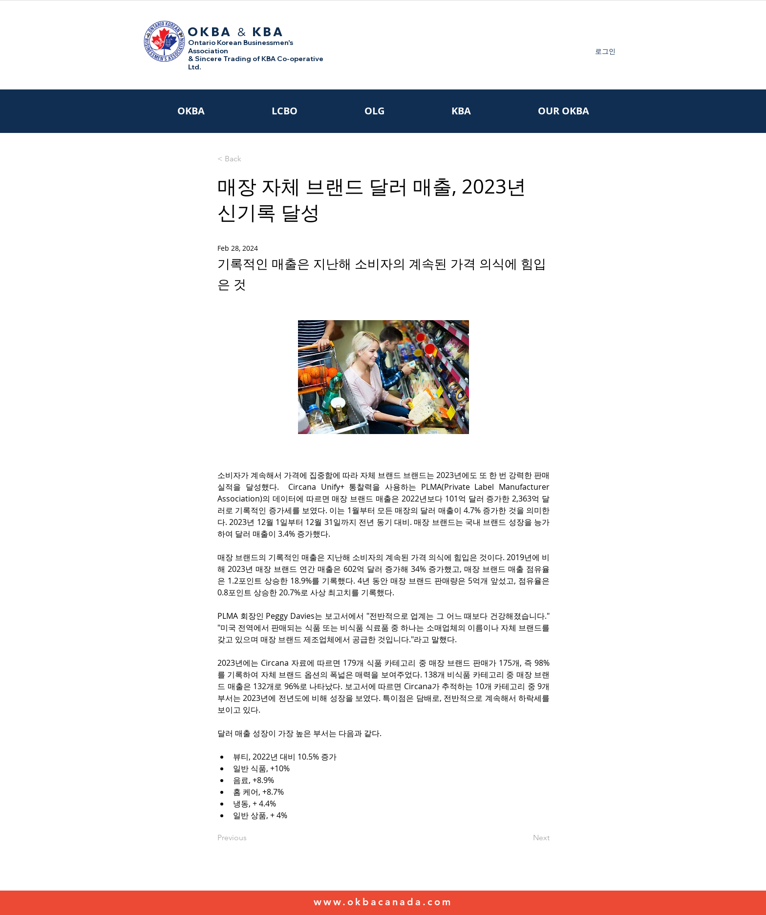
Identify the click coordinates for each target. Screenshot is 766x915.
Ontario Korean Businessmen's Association (240, 46)
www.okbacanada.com (383, 902)
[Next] (525, 838)
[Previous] (249, 838)
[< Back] (249, 159)
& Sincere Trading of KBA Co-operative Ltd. (255, 62)
